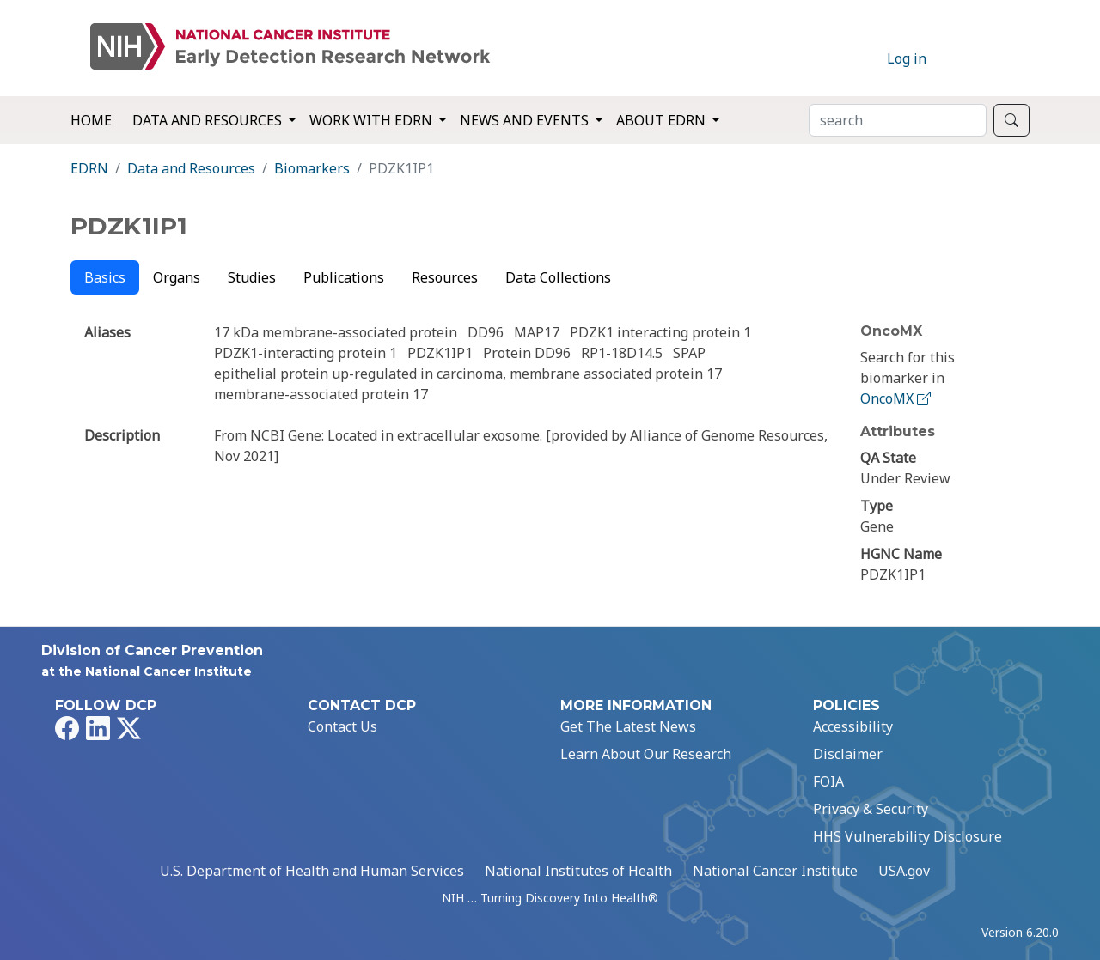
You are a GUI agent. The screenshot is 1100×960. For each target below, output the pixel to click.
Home (91, 120)
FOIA (828, 781)
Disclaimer (848, 753)
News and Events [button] (526, 120)
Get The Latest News (628, 726)
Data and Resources (191, 168)
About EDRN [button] (662, 120)
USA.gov (904, 870)
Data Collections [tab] (558, 277)
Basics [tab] (104, 277)
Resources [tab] (445, 277)
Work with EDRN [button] (372, 120)
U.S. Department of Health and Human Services (312, 870)
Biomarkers (312, 168)
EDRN (89, 168)
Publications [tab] (343, 277)
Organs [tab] (176, 277)
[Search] (898, 120)
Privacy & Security (870, 808)
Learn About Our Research (645, 753)
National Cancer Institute (775, 870)
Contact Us (342, 726)
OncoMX (897, 398)
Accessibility (853, 726)
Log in (906, 58)
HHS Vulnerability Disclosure (907, 836)
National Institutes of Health (578, 870)
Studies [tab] (252, 277)
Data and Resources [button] (208, 120)
